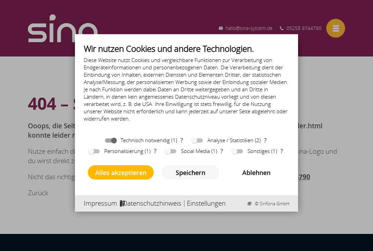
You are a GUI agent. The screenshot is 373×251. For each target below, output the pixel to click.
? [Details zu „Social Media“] (221, 151)
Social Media (195, 150)
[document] (186, 88)
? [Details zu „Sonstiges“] (281, 151)
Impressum (100, 203)
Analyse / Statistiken (230, 140)
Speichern (190, 172)
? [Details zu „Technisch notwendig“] (181, 140)
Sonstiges (259, 150)
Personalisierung (123, 150)
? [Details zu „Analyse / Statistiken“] (265, 140)
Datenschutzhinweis (152, 203)
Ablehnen (256, 172)
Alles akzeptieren (120, 172)
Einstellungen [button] (206, 203)
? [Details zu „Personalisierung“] (155, 151)
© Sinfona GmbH (271, 203)
